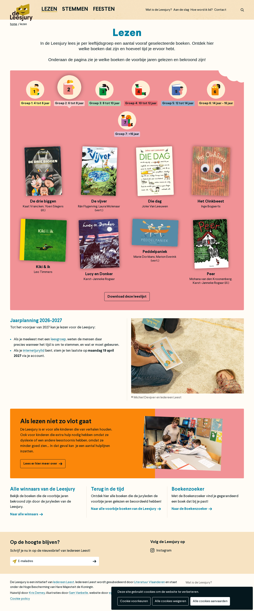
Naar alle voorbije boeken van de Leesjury (123, 509)
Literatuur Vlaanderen (149, 582)
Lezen (49, 9)
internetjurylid (33, 350)
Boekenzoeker (188, 489)
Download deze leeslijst (127, 296)
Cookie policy (20, 598)
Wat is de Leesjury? (158, 10)
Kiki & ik (43, 267)
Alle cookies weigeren (170, 601)
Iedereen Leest (63, 582)
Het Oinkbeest (211, 201)
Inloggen (232, 10)
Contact (220, 10)
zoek (240, 10)
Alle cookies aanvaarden (210, 601)
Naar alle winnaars (24, 514)
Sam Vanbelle (78, 593)
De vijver (99, 201)
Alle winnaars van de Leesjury (42, 489)
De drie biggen (43, 201)
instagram (164, 550)
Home (13, 24)
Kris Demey (37, 593)
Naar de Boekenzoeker (189, 509)
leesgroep (58, 339)
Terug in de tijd (107, 489)
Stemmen (75, 9)
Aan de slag (181, 10)
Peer (211, 274)
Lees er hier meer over (40, 463)
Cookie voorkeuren (134, 601)
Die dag (155, 201)
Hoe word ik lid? (202, 10)
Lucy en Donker (99, 274)
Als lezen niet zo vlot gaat (55, 422)
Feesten (104, 9)
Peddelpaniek (155, 252)
